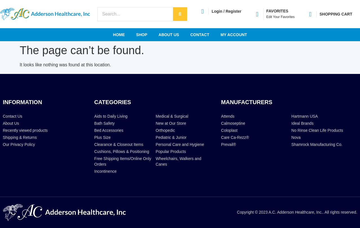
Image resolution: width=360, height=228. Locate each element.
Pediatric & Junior (171, 137)
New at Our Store (171, 123)
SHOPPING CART (336, 14)
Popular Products (171, 151)
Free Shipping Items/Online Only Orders (122, 161)
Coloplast (229, 130)
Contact (199, 34)
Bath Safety (104, 123)
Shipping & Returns (20, 137)
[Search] (180, 14)
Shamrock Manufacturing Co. (316, 144)
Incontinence (105, 171)
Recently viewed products (25, 130)
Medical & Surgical (172, 116)
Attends (227, 116)
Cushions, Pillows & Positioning (121, 151)
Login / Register (226, 11)
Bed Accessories (108, 130)
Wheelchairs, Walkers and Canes (178, 161)
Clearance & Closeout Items (118, 144)
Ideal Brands (302, 123)
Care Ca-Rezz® (235, 137)
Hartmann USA (304, 116)
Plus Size (102, 137)
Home (119, 34)
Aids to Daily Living (110, 116)
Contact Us (12, 116)
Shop (141, 34)
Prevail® (228, 144)
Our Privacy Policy (19, 144)
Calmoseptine (233, 123)
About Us (169, 34)
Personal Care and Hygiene (180, 144)
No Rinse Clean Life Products (317, 130)
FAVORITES (277, 11)
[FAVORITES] (257, 14)
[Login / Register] (202, 11)
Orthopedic (165, 130)
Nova (296, 137)
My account (233, 34)
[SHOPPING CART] (310, 14)
